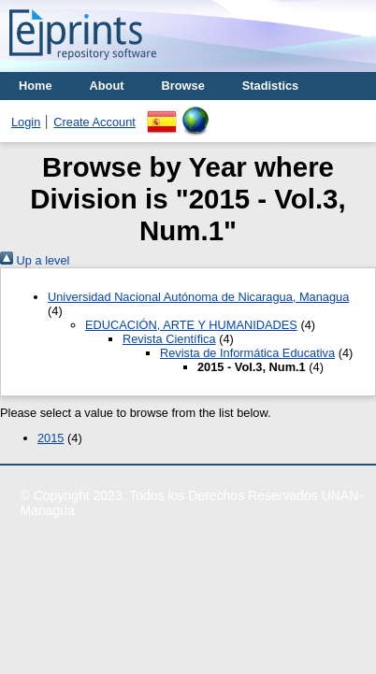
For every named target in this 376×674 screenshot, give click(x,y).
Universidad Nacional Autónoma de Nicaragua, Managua (198, 297)
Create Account (94, 122)
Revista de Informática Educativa (247, 353)
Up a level (34, 260)
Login (25, 122)
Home (35, 86)
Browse (183, 86)
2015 (50, 438)
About (107, 86)
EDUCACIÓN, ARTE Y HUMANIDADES (191, 325)
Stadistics (270, 86)
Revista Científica (169, 339)
